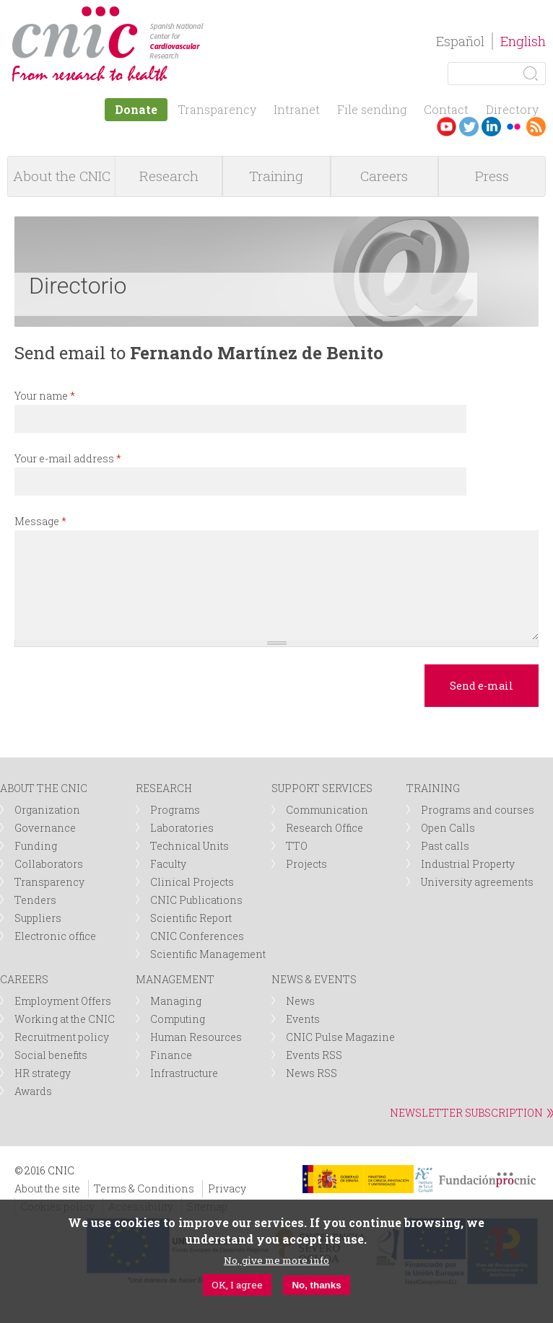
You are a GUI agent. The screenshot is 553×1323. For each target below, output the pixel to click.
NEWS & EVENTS (314, 979)
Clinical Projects (192, 882)
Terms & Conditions (144, 1188)
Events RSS (314, 1055)
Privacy (227, 1188)
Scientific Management (208, 954)
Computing (177, 1019)
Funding (35, 846)
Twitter (469, 126)
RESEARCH (164, 788)
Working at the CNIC (64, 1019)
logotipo (214, 13)
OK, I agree (237, 1286)
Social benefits (50, 1055)
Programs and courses (477, 810)
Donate (136, 109)
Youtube (446, 126)
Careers (384, 176)
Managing (175, 1001)
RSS (536, 126)
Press (492, 176)
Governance (45, 828)
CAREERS (24, 979)
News (300, 1001)
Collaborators (48, 864)
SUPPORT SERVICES (322, 788)
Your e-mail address (67, 458)
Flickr (513, 126)
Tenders (35, 900)
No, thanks (316, 1287)
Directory (512, 109)
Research (169, 176)
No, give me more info (276, 1262)
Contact (446, 109)
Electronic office (55, 936)
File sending (371, 109)
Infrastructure (184, 1073)
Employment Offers (62, 1001)
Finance (171, 1055)
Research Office (324, 828)
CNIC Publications (196, 900)
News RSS (311, 1073)
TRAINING (433, 788)
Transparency (217, 109)
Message (40, 521)
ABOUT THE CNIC (43, 788)
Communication (327, 810)
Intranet (297, 109)
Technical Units (189, 846)
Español (460, 41)
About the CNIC (61, 176)
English (523, 41)
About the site (47, 1188)
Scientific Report (191, 918)
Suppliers (37, 918)
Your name (44, 396)
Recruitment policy (61, 1037)
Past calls (445, 846)
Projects (306, 864)
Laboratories (182, 828)
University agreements (477, 882)
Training (276, 176)
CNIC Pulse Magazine (340, 1037)
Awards (33, 1091)
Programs (175, 810)
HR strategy (42, 1073)
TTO (297, 846)
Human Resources (196, 1037)
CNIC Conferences (197, 936)
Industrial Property (468, 864)
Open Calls (448, 828)
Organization (47, 810)
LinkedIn (491, 126)
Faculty (168, 864)
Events (303, 1019)
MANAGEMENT (175, 979)
